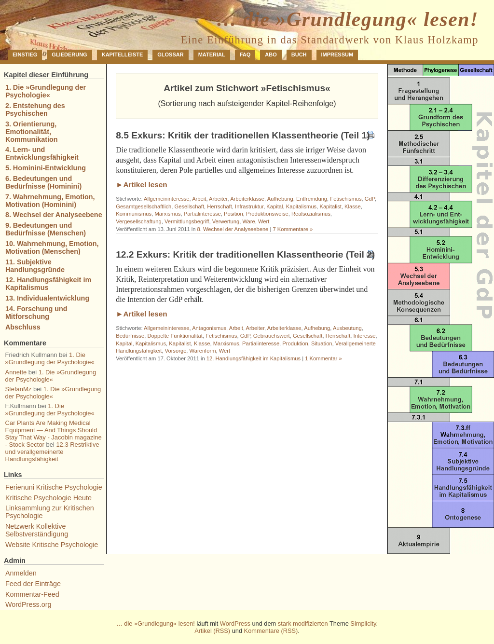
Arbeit (199, 199)
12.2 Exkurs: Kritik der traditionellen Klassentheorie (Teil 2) (245, 254)
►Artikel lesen (141, 184)
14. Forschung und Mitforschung (36, 312)
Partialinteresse (202, 214)
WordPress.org (28, 604)
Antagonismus (209, 328)
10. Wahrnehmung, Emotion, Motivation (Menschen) (52, 247)
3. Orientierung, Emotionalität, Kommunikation (31, 131)
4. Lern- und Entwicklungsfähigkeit (42, 153)
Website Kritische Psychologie (51, 544)
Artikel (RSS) (212, 630)
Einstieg (25, 54)
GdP (370, 199)
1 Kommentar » (323, 358)
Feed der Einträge (33, 584)
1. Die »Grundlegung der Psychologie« (45, 91)
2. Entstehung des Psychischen (35, 109)
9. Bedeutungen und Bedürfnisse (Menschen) (45, 229)
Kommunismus (133, 214)
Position (233, 214)
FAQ (245, 54)
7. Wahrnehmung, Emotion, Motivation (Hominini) (50, 200)
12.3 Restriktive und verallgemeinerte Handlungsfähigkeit (52, 452)
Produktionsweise (267, 214)
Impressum (337, 54)
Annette (16, 372)
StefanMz (18, 389)
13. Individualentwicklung (47, 298)
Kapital (274, 206)
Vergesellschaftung (139, 221)
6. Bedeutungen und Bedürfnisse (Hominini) (43, 182)
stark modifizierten (303, 623)
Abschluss (23, 327)
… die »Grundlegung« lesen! (347, 19)
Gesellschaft (189, 206)
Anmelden (21, 573)
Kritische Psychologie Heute (48, 498)
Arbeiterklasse (247, 199)
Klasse (352, 206)
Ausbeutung (347, 328)
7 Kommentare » (293, 229)
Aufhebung (280, 199)
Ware (248, 221)
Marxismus (167, 214)
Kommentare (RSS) (271, 630)
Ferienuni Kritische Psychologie (53, 487)
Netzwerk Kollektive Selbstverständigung (36, 530)
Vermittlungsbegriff (187, 221)
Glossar (170, 54)
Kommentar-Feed (32, 594)
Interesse (365, 336)
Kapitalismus (301, 206)
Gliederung (69, 54)
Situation (321, 343)
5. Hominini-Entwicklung (45, 168)
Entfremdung (311, 199)
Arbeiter (218, 199)
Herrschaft (219, 206)
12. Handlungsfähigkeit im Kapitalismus (253, 358)
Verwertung (226, 221)
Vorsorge (176, 351)
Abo (270, 54)
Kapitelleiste (122, 54)
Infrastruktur (249, 206)
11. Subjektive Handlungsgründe (35, 266)
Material (211, 54)
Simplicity (363, 623)
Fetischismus (345, 199)
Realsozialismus (310, 214)
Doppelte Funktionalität (175, 336)
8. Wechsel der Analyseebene (233, 229)
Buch (299, 54)
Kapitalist (330, 206)
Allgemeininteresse (167, 199)
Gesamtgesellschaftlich (143, 206)
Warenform (203, 351)
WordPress (235, 623)
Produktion (295, 343)
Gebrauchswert (271, 336)
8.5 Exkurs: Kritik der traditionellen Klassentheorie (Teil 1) (243, 135)
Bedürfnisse (130, 336)
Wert (263, 221)
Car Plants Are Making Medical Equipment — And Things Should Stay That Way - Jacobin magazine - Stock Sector (53, 433)
